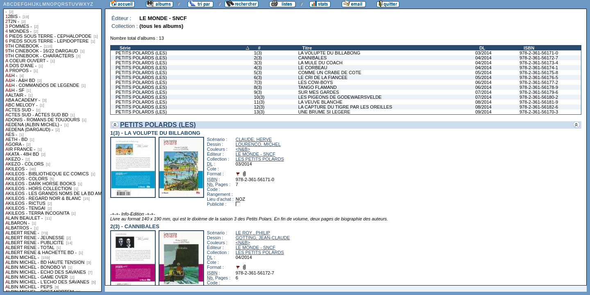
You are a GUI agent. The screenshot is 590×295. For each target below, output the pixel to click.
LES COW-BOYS (315, 82)
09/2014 (483, 111)
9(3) (258, 92)
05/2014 (483, 72)
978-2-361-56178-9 (539, 87)
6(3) (258, 77)
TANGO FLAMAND (317, 87)
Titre (307, 47)
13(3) (259, 111)
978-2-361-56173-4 (539, 62)
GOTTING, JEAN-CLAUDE (263, 237)
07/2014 (483, 92)
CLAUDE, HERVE (254, 139)
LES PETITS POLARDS (260, 159)
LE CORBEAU (312, 67)
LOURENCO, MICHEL (258, 144)
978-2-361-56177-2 (539, 82)
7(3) (258, 82)
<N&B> (243, 149)
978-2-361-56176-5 (539, 77)
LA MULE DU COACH (320, 62)
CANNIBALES (312, 57)
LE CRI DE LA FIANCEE (322, 77)
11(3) (259, 102)
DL (482, 47)
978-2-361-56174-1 (539, 67)
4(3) (258, 67)
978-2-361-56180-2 (539, 97)
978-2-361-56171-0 (539, 52)
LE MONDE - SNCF (255, 154)
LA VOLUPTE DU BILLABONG (329, 52)
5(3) (258, 72)
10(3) (259, 97)
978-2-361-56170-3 (539, 111)
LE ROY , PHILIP (253, 232)
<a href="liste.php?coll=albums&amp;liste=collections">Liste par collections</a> (52, 146)
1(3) (258, 52)
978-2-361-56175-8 (539, 72)
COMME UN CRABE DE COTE (329, 72)
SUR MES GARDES (318, 92)
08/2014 (483, 102)
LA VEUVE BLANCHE (320, 102)
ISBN (529, 47)
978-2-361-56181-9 (539, 102)
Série (125, 47)
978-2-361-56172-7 (539, 57)
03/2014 (483, 52)
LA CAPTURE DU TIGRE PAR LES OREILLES (345, 106)
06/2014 (483, 82)
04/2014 (483, 57)
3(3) (258, 62)
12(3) (259, 106)
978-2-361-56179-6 (539, 92)
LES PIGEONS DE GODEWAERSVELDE (340, 97)
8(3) (258, 87)
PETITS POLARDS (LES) (141, 52)
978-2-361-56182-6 (539, 106)
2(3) (258, 57)
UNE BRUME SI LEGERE (324, 111)
